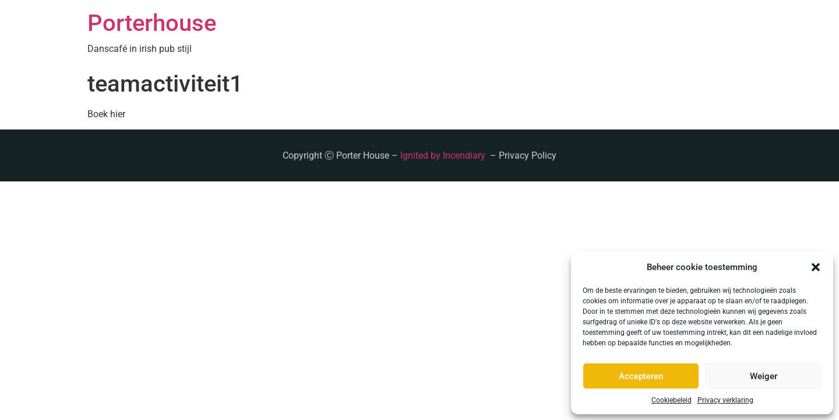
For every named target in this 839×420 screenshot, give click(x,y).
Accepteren (641, 376)
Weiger (763, 376)
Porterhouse (151, 23)
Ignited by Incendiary (444, 155)
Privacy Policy (527, 155)
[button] (816, 267)
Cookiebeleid (671, 400)
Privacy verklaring (725, 400)
